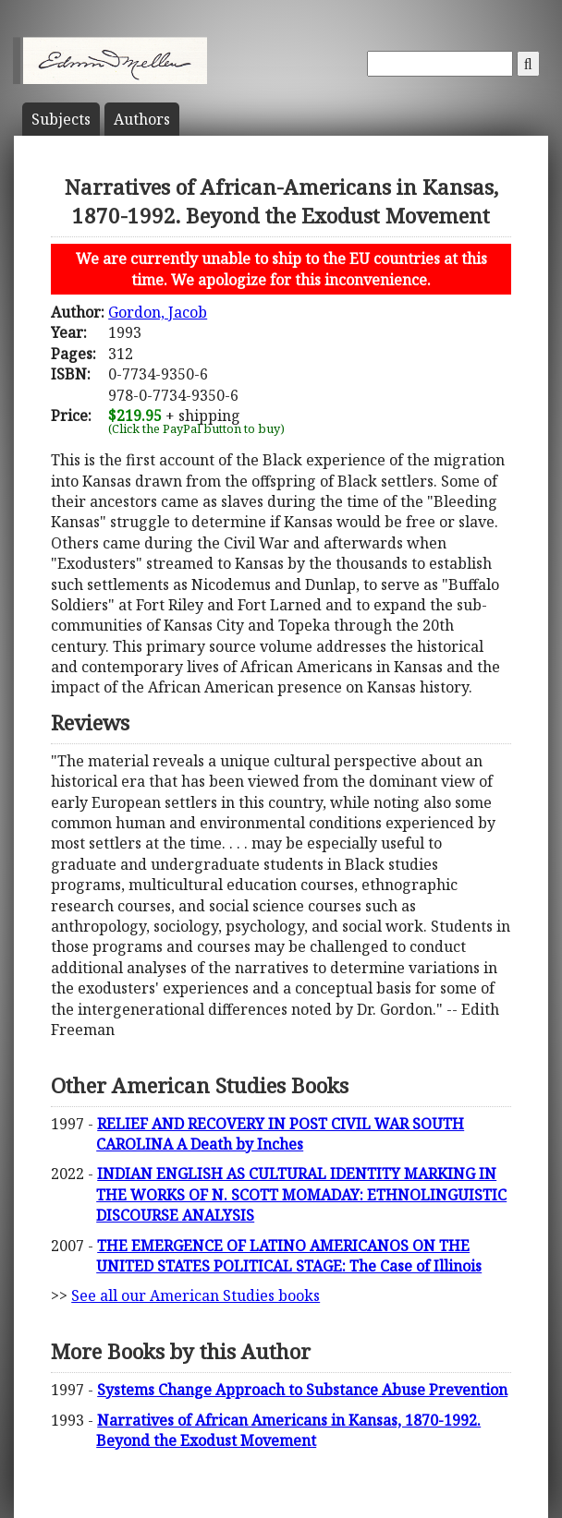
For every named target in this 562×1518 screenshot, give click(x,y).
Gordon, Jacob (157, 312)
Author (142, 119)
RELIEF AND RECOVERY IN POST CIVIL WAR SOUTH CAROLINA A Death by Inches (280, 1134)
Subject (61, 119)
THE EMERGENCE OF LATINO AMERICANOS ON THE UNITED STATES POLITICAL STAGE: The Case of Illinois (289, 1255)
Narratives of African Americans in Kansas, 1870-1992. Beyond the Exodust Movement (288, 1430)
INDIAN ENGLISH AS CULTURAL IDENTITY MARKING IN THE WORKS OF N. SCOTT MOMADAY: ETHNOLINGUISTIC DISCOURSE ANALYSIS (301, 1194)
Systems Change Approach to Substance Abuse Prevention (302, 1389)
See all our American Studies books (195, 1295)
